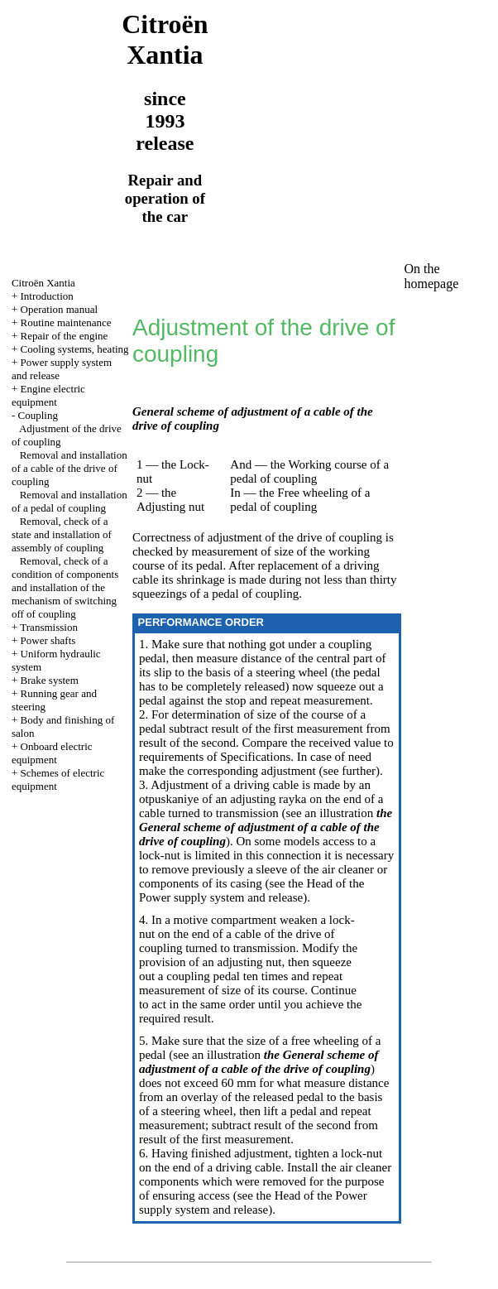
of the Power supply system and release (251, 890)
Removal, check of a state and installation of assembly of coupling (62, 534)
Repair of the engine (64, 335)
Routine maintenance (66, 322)
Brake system (50, 680)
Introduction (47, 296)
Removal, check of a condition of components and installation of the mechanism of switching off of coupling (65, 587)
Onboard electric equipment (52, 753)
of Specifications (247, 756)
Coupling (38, 415)
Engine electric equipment (48, 395)
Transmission (49, 627)
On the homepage (432, 276)
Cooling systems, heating (75, 349)
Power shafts (48, 640)
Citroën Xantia (43, 283)
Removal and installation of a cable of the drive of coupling (69, 468)
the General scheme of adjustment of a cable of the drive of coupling (265, 827)
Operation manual (59, 309)
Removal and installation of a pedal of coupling (69, 501)
